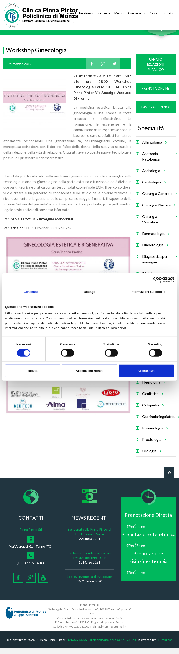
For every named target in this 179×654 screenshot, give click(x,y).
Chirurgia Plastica (158, 211)
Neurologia (153, 388)
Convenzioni (136, 13)
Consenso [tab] (31, 291)
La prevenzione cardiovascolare (89, 583)
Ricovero (104, 13)
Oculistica (152, 399)
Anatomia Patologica (159, 160)
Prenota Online (155, 94)
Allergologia (153, 148)
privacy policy (77, 646)
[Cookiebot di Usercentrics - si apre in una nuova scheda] (153, 280)
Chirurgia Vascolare (159, 223)
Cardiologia (153, 188)
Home (7, 34)
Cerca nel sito (161, 35)
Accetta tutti (146, 371)
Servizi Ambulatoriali (79, 13)
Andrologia (152, 176)
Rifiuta (32, 371)
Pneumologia (154, 434)
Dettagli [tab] (89, 291)
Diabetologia (154, 251)
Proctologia (153, 445)
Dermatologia (155, 239)
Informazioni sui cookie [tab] (148, 291)
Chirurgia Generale (159, 199)
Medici (119, 13)
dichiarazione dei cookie (107, 646)
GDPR (131, 646)
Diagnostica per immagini (159, 263)
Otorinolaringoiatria (160, 422)
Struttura (54, 13)
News (153, 13)
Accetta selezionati (89, 371)
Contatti (167, 13)
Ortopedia (152, 411)
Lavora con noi (155, 113)
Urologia (151, 457)
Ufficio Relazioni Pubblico (155, 70)
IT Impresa (164, 646)
